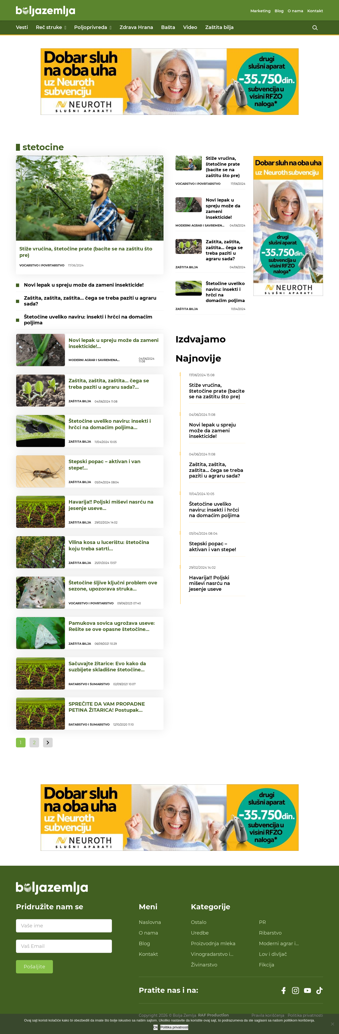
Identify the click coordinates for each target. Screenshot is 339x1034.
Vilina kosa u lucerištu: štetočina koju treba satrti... (109, 545)
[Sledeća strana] (48, 742)
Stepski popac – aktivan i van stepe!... (104, 465)
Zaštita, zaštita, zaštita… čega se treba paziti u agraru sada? (90, 301)
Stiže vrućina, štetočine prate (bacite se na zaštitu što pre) (85, 252)
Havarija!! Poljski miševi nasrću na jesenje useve (209, 583)
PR (262, 922)
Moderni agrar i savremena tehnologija (286, 944)
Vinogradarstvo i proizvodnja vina (210, 954)
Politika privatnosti (174, 1027)
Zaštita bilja (219, 27)
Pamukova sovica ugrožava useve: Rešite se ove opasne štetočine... (112, 626)
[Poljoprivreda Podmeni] (111, 27)
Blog (279, 11)
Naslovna (150, 922)
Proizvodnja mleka (213, 944)
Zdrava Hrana (136, 27)
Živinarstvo (204, 965)
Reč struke (49, 27)
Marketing (260, 11)
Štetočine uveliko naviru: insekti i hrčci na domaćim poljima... (110, 424)
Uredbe (200, 933)
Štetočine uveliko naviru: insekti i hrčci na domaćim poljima (88, 320)
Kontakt (315, 11)
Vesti (22, 27)
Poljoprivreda (90, 27)
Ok (155, 1027)
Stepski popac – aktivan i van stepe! (212, 546)
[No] (332, 1024)
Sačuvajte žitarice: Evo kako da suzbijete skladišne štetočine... (107, 667)
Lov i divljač (273, 954)
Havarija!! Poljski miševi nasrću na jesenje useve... (111, 505)
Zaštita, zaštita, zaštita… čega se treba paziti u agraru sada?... (109, 384)
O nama (295, 11)
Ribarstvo (270, 933)
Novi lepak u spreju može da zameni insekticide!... (113, 343)
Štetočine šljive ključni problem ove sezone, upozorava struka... (113, 586)
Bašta (168, 27)
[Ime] (64, 925)
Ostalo (198, 922)
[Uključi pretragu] (315, 27)
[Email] (64, 946)
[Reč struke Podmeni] (65, 27)
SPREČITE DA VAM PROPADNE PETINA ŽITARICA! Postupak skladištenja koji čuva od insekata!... (113, 710)
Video (190, 27)
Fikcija (266, 965)
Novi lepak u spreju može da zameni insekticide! (84, 285)
